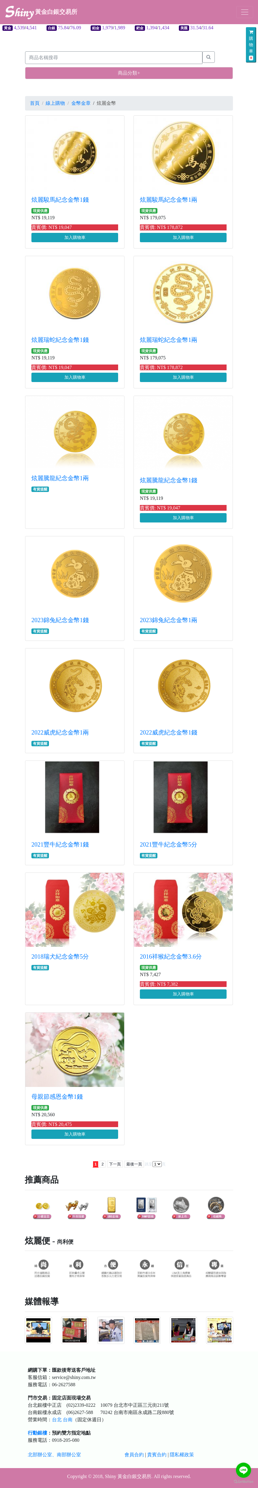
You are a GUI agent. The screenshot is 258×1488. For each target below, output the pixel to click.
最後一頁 (134, 1164)
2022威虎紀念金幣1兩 (60, 732)
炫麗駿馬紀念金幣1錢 (60, 199)
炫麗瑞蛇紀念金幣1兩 (168, 339)
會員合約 (134, 1454)
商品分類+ (129, 73)
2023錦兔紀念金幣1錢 (60, 620)
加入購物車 (74, 237)
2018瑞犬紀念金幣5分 (60, 956)
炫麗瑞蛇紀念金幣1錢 (60, 339)
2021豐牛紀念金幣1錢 (60, 844)
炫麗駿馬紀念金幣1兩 (168, 199)
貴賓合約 (156, 1454)
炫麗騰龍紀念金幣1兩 (60, 478)
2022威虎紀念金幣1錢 (168, 732)
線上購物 (55, 103)
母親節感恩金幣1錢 (57, 1096)
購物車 (251, 45)
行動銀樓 (37, 1432)
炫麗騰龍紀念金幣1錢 (168, 480)
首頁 (35, 103)
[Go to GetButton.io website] (243, 1482)
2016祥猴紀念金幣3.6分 (171, 956)
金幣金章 (81, 103)
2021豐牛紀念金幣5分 (168, 844)
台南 (68, 1419)
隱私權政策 (182, 1454)
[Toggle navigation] (244, 12)
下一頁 (115, 1164)
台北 (57, 1419)
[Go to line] (243, 1470)
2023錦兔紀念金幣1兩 (168, 620)
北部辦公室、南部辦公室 (54, 1454)
